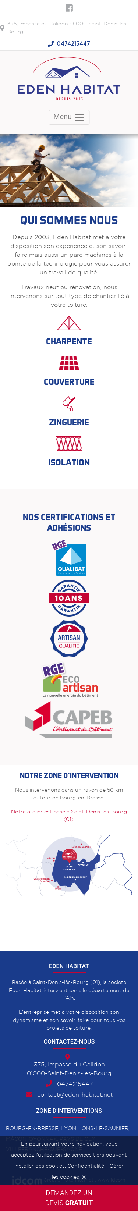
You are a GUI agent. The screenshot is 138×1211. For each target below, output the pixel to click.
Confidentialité (85, 1166)
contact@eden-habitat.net (75, 1095)
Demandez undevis (69, 1198)
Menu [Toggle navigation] (69, 117)
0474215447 (73, 44)
